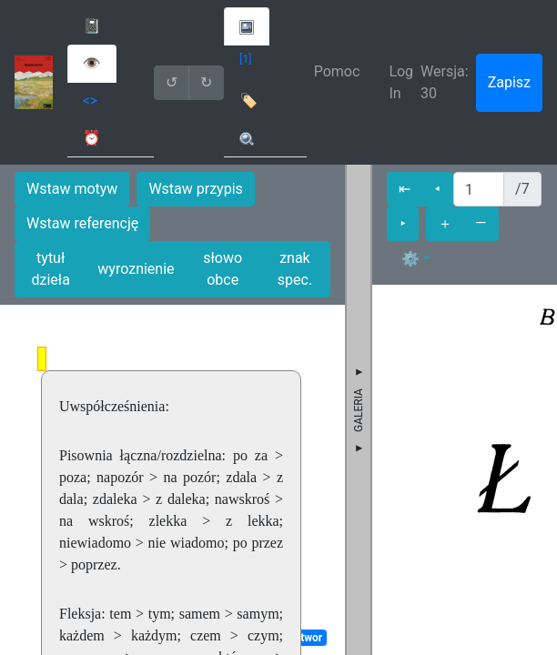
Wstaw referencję (82, 223)
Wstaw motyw (71, 188)
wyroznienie (135, 268)
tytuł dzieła (50, 268)
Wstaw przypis (195, 188)
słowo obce (222, 268)
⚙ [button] (410, 258)
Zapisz (509, 82)
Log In (401, 82)
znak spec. (295, 268)
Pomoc (337, 71)
